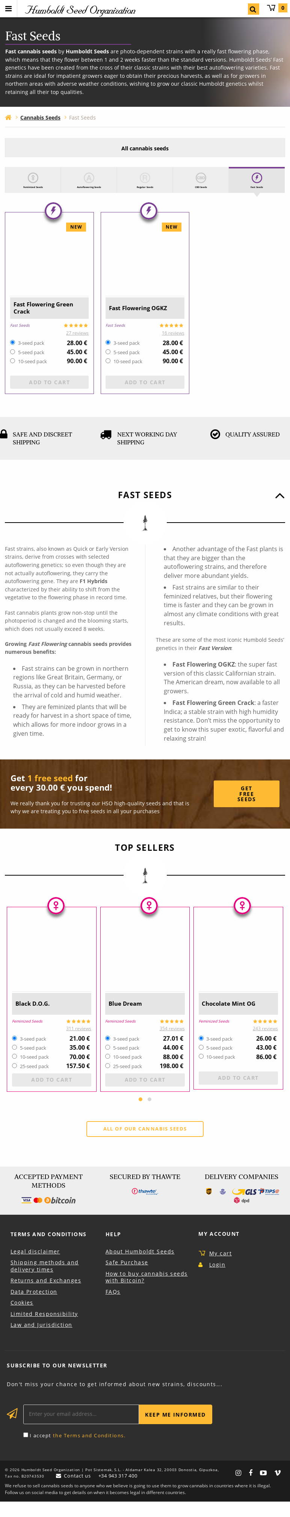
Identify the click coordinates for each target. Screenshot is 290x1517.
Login (217, 1280)
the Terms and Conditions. (89, 1450)
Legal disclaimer (35, 1266)
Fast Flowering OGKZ (134, 322)
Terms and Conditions (49, 1249)
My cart (277, 7)
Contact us (76, 1491)
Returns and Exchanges (46, 1295)
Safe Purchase (127, 1277)
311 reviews (78, 1043)
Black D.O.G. (37, 1018)
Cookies (22, 1318)
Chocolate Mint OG (235, 1018)
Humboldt (79, 9)
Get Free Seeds (246, 809)
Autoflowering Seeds (89, 195)
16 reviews (173, 347)
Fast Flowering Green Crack (39, 322)
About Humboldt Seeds (140, 1266)
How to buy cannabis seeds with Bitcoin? (147, 1292)
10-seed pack (32, 376)
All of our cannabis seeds (145, 1143)
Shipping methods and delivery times (45, 1281)
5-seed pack (31, 367)
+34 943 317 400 (120, 1491)
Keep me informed (175, 1430)
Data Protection (34, 1307)
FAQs (113, 1307)
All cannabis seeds (145, 148)
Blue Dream (129, 1018)
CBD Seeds (200, 191)
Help (113, 1249)
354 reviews (172, 1043)
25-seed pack (34, 1081)
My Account (218, 1249)
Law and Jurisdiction (41, 1340)
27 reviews (77, 347)
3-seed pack (31, 358)
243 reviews (265, 1043)
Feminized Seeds (32, 191)
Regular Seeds (145, 191)
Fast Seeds (256, 191)
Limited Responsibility (44, 1329)
